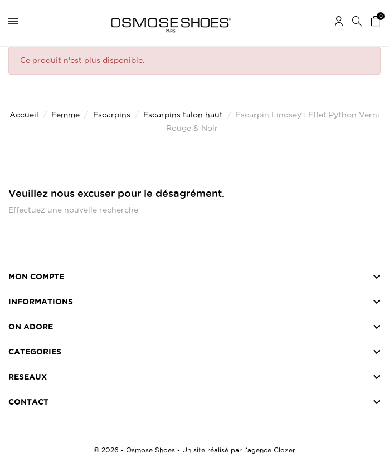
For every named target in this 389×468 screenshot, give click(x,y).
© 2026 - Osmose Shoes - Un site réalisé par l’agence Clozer (194, 450)
